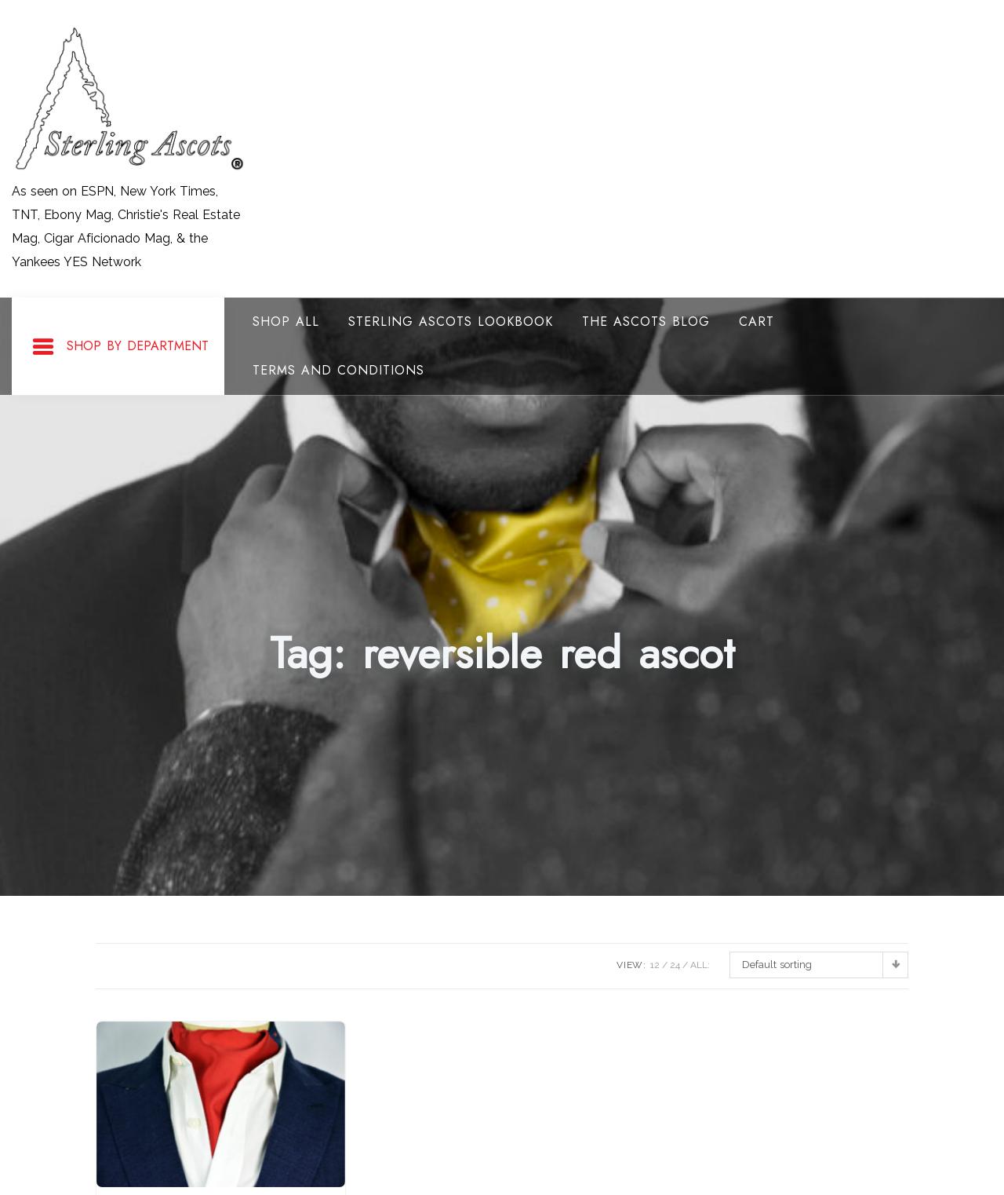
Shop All (286, 321)
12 (655, 964)
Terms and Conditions (338, 370)
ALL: (700, 964)
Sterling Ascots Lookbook (450, 321)
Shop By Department (120, 347)
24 (675, 964)
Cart (756, 321)
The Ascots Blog (646, 321)
